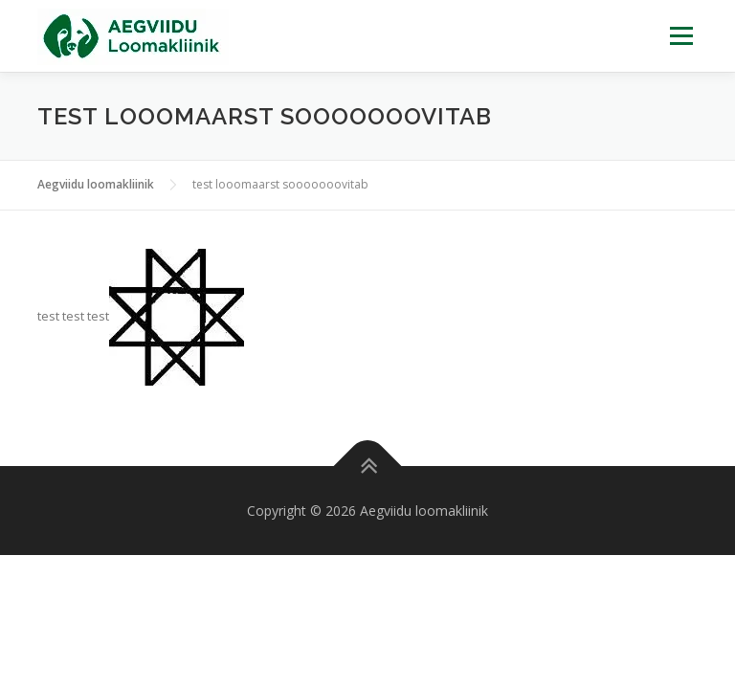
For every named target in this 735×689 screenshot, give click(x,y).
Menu (681, 35)
